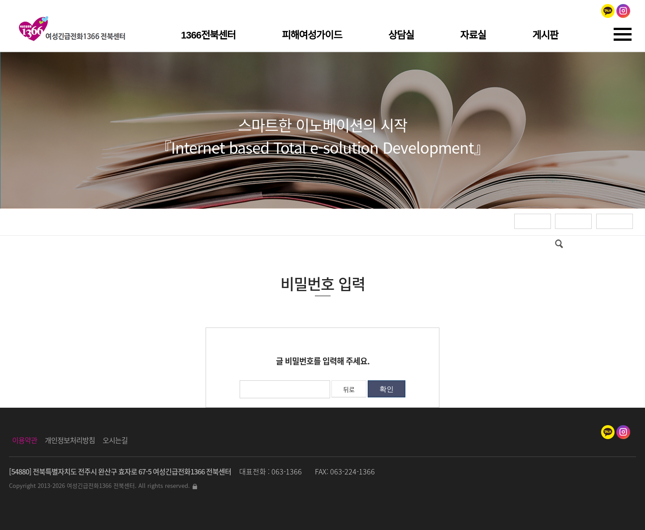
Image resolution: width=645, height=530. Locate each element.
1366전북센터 (208, 35)
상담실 (401, 35)
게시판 (545, 35)
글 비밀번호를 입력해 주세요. (323, 361)
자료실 (473, 35)
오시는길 (115, 440)
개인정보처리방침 (70, 440)
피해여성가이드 (312, 35)
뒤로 (349, 389)
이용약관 (24, 440)
